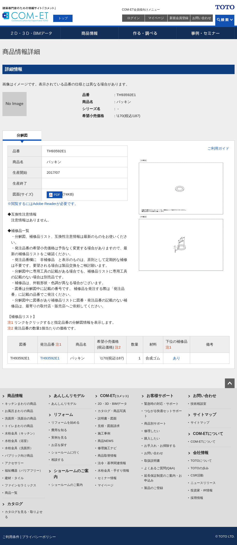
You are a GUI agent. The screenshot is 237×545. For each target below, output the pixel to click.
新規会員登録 (179, 18)
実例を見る (59, 437)
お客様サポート (160, 396)
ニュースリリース (203, 483)
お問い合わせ (201, 18)
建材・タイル (14, 478)
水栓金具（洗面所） (19, 448)
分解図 (22, 135)
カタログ (15, 504)
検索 (224, 20)
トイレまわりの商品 (19, 426)
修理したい (152, 431)
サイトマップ (204, 414)
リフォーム (63, 414)
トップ (63, 18)
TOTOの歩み (200, 468)
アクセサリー (14, 463)
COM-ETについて (208, 434)
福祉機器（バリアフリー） (24, 470)
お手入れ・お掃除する (160, 445)
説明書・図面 (107, 418)
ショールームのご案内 (67, 485)
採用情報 (197, 498)
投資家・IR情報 (202, 490)
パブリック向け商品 (19, 455)
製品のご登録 (153, 488)
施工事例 (104, 433)
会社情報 (200, 453)
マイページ (156, 18)
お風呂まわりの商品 (19, 411)
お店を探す (59, 445)
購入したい (152, 438)
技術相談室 (198, 403)
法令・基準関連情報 (112, 463)
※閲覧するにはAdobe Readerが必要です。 (42, 204)
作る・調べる (147, 33)
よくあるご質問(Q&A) (159, 468)
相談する (57, 459)
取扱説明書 (152, 460)
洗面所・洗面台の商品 (20, 418)
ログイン (133, 18)
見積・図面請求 (109, 426)
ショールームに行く (65, 452)
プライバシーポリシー (39, 537)
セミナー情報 (107, 478)
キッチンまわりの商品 (20, 403)
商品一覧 (11, 493)
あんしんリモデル (69, 396)
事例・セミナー (206, 33)
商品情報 (89, 33)
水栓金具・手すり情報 (113, 470)
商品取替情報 (107, 455)
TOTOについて (201, 460)
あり (176, 358)
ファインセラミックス (20, 485)
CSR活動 (197, 475)
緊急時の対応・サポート (161, 403)
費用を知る (59, 430)
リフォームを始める (65, 422)
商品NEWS (105, 441)
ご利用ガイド (218, 148)
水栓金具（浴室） (17, 441)
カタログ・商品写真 (112, 411)
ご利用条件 (10, 537)
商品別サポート (155, 423)
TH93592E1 (49, 358)
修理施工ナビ (107, 448)
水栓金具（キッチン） (20, 433)
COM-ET (114, 396)
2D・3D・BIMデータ (31, 33)
